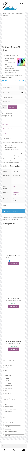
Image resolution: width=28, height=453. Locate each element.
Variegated (16, 194)
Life (5, 404)
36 (13, 180)
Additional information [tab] (8, 128)
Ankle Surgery (8, 429)
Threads (7, 390)
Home (5, 13)
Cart (22, 449)
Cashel (9, 383)
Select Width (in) (7, 93)
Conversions (9, 411)
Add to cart (12, 107)
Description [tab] (5, 124)
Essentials (7, 367)
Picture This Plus (9, 117)
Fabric (13, 13)
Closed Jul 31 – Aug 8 (9, 422)
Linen (17, 13)
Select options (13, 263)
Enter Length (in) (7, 87)
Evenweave (8, 375)
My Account (4, 450)
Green (14, 186)
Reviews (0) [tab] (4, 133)
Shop (9, 13)
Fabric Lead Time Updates (11, 431)
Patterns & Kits (8, 388)
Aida (7, 373)
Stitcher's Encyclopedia (10, 409)
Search (14, 450)
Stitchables (9, 385)
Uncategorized (8, 393)
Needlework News (9, 406)
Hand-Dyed (16, 192)
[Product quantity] (4, 107)
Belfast (9, 380)
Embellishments (8, 365)
